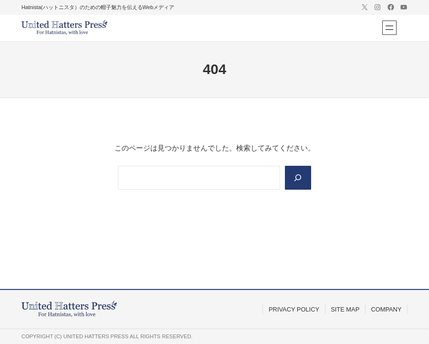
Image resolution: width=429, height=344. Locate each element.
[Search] (298, 178)
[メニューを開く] (389, 28)
